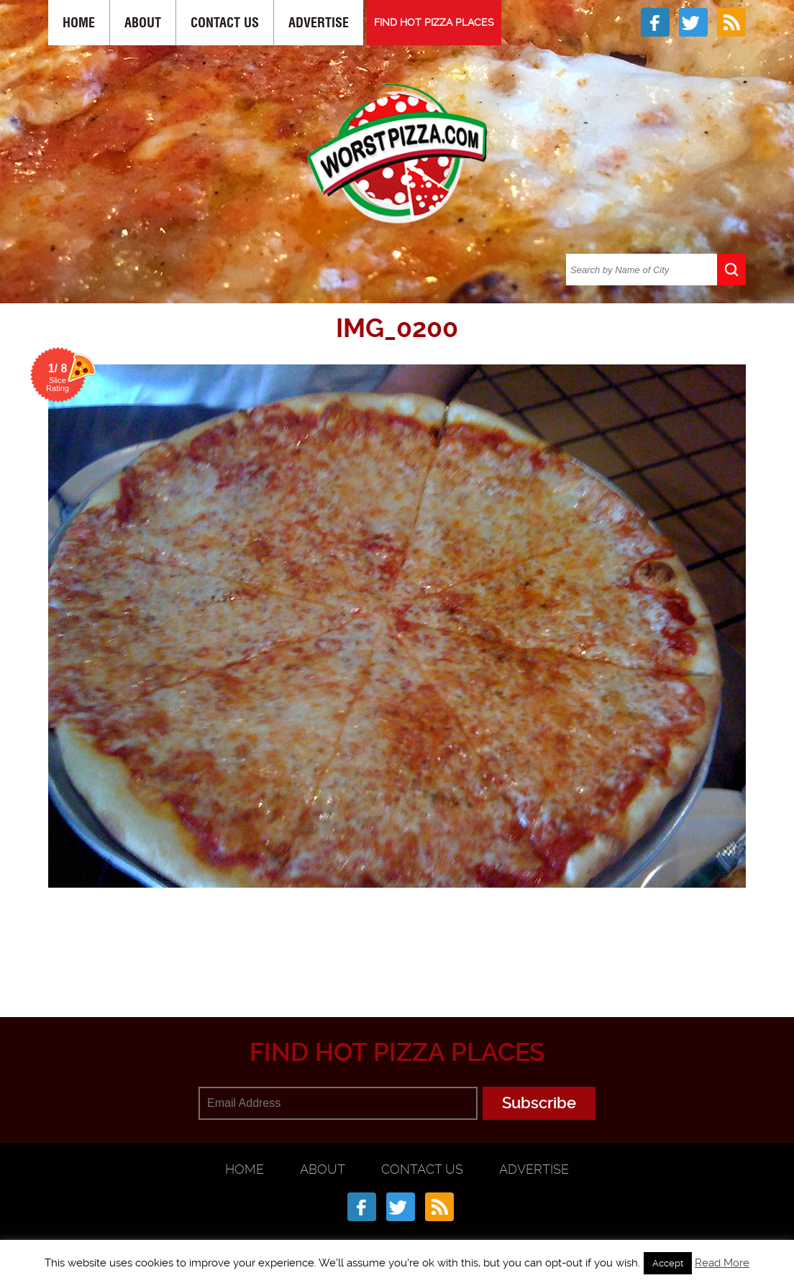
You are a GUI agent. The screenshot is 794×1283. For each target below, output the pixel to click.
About (142, 22)
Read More (722, 1262)
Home (79, 22)
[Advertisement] (397, 946)
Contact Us (225, 22)
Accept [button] (667, 1263)
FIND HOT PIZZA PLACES (434, 22)
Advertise (318, 22)
